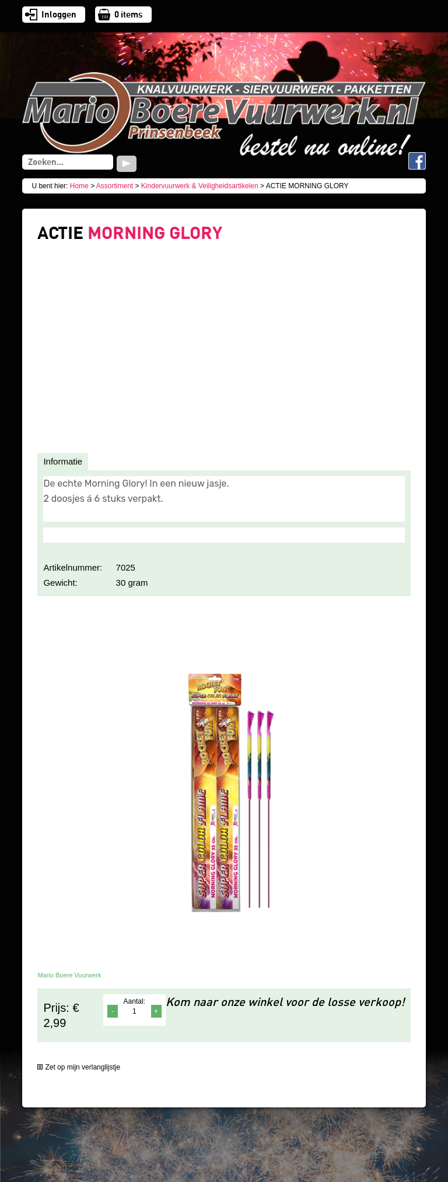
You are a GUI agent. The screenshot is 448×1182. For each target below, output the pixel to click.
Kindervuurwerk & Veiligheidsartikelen (199, 186)
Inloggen (58, 14)
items (128, 14)
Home (79, 186)
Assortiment (114, 186)
